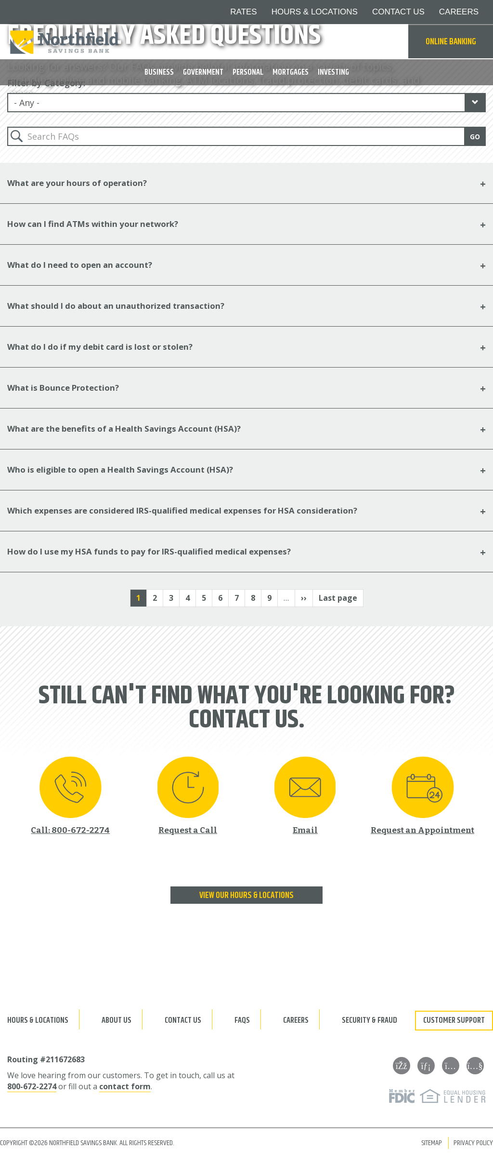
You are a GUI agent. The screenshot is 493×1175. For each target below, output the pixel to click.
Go (475, 135)
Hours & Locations (37, 1019)
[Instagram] (452, 1064)
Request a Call (187, 828)
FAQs (242, 1019)
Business (159, 72)
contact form (125, 1085)
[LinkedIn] (428, 1064)
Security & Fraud (369, 1019)
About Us (116, 1019)
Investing (333, 72)
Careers (296, 1019)
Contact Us (183, 1019)
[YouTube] (477, 1064)
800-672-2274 (31, 1085)
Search (396, 42)
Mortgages (290, 72)
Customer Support (454, 1019)
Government (203, 72)
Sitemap (431, 1142)
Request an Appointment (422, 828)
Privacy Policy (473, 1142)
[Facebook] (403, 1064)
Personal (248, 72)
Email (305, 828)
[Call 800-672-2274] (70, 794)
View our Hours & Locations (246, 894)
